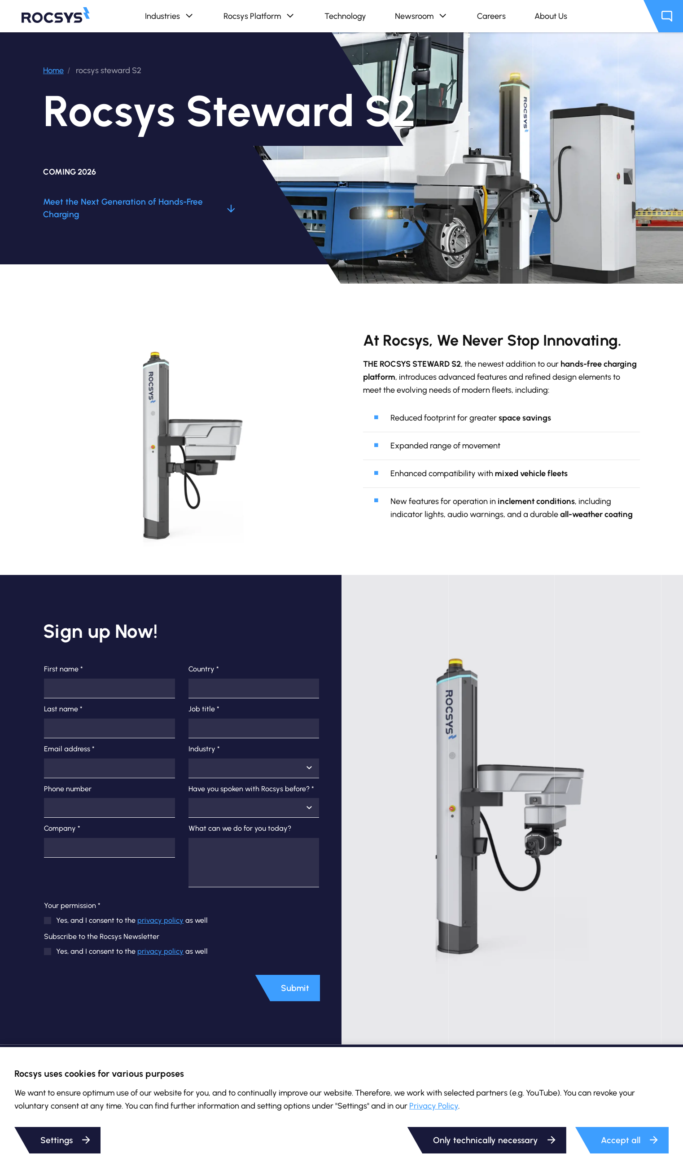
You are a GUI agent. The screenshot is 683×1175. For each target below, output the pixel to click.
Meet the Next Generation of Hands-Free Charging (139, 208)
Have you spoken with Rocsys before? (251, 789)
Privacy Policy (433, 1105)
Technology (345, 16)
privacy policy (160, 920)
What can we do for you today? (239, 828)
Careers (491, 16)
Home (53, 70)
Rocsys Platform (259, 16)
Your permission (72, 905)
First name (63, 669)
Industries (170, 16)
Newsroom (421, 16)
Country (203, 669)
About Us (550, 16)
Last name (63, 709)
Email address (69, 749)
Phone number (68, 789)
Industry (204, 749)
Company (62, 828)
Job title (203, 709)
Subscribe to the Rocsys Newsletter (101, 936)
